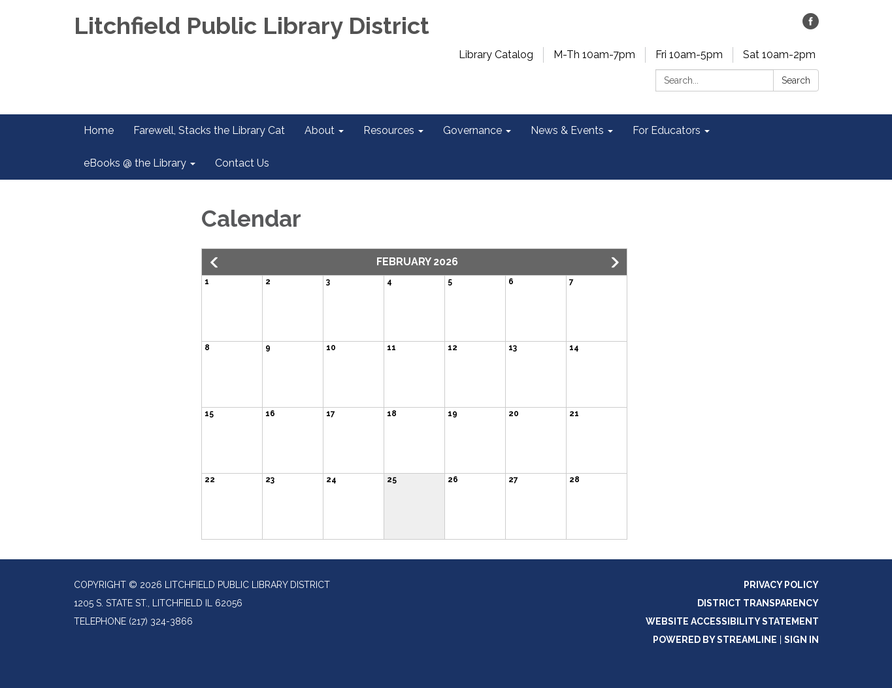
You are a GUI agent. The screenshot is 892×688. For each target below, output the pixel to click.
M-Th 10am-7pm (594, 54)
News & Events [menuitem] (567, 130)
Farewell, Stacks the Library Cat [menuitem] (209, 130)
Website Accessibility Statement (732, 621)
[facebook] (810, 26)
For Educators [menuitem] (667, 130)
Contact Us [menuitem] (242, 163)
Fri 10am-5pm (689, 54)
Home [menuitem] (99, 130)
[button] (215, 263)
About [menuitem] (320, 130)
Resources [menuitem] (388, 130)
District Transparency (758, 603)
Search (796, 80)
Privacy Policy (781, 585)
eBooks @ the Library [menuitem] (135, 163)
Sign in (801, 639)
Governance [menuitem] (472, 130)
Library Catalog (496, 54)
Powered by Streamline (715, 639)
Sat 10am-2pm (779, 54)
